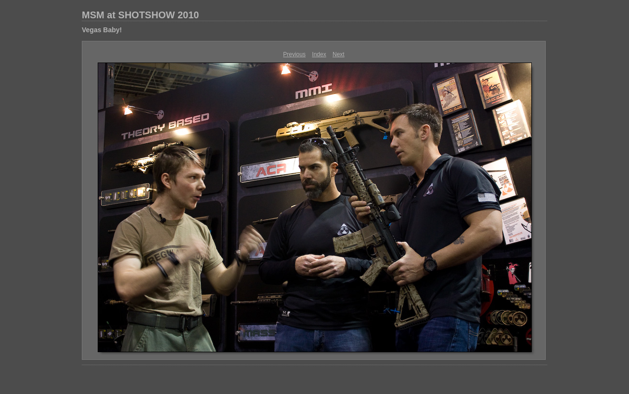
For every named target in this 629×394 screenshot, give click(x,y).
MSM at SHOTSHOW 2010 (140, 15)
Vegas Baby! (102, 30)
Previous (294, 54)
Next (339, 54)
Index (319, 54)
